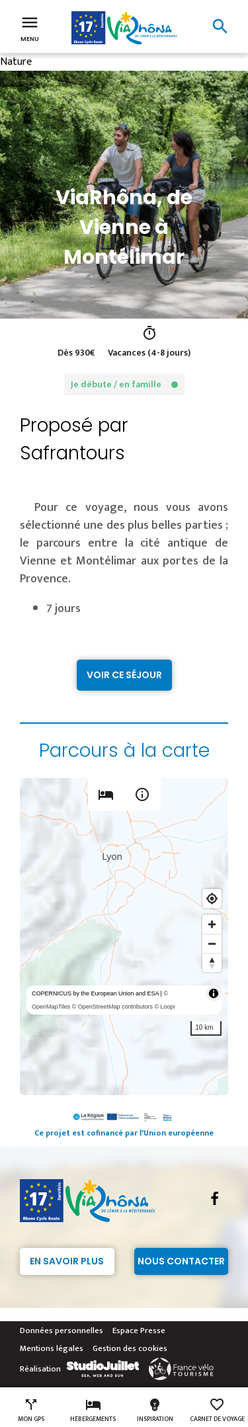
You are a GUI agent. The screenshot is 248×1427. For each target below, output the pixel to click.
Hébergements (93, 1410)
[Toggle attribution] (214, 993)
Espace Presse (138, 1330)
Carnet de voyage (217, 1410)
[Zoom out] (212, 943)
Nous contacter (181, 1261)
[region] (124, 936)
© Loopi (164, 1006)
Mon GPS (31, 1410)
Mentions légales (51, 1348)
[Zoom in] (212, 924)
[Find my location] (212, 898)
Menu (30, 28)
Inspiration (155, 1410)
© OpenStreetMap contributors (112, 1006)
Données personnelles (61, 1330)
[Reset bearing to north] (212, 962)
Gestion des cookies (130, 1348)
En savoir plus (67, 1261)
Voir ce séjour (124, 674)
